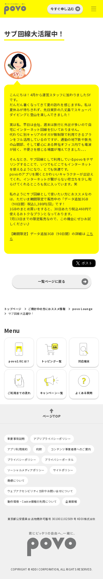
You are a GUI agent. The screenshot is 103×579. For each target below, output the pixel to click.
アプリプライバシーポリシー (52, 439)
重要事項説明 (16, 439)
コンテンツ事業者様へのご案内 (71, 449)
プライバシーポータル (59, 459)
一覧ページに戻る (51, 281)
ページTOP (52, 416)
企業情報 (71, 501)
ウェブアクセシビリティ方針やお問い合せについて (40, 491)
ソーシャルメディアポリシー (25, 470)
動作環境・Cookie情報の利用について (32, 501)
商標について (16, 480)
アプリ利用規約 (17, 449)
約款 (39, 449)
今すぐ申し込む (62, 8)
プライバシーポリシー (21, 459)
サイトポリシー (63, 470)
